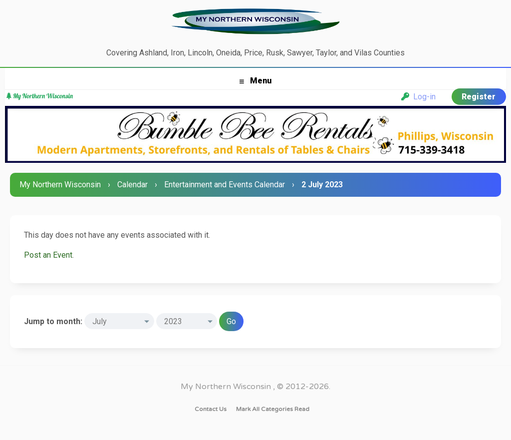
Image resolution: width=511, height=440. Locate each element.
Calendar (132, 184)
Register (479, 96)
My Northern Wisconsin (60, 184)
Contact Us (211, 409)
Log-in (418, 96)
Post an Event (48, 255)
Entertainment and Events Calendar (224, 184)
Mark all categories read (272, 409)
